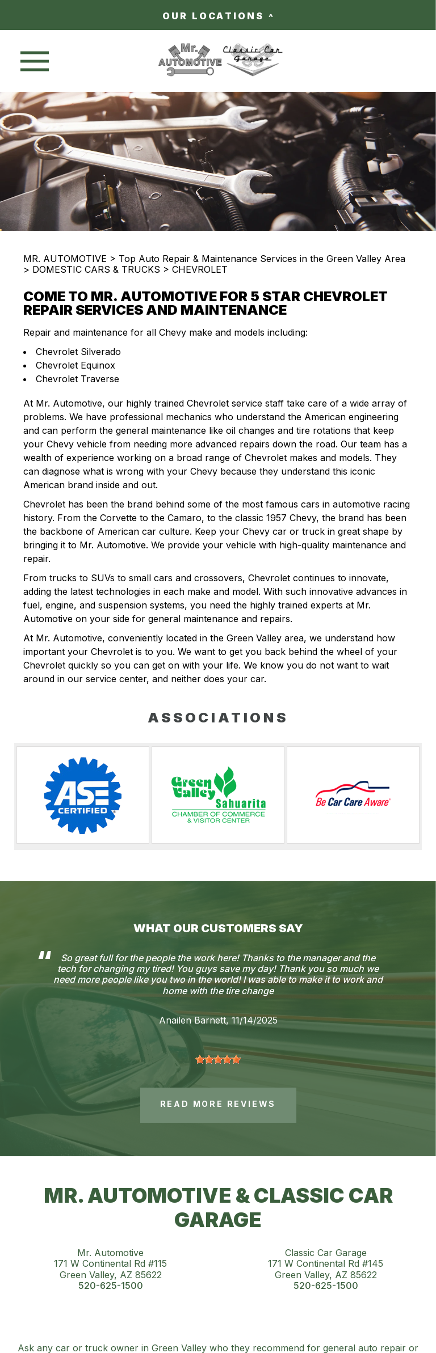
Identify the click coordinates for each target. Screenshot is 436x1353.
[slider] (218, 1059)
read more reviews (218, 1104)
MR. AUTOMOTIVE (65, 258)
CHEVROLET (200, 269)
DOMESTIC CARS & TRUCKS (96, 269)
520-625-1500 (110, 1285)
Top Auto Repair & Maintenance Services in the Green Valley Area (262, 258)
